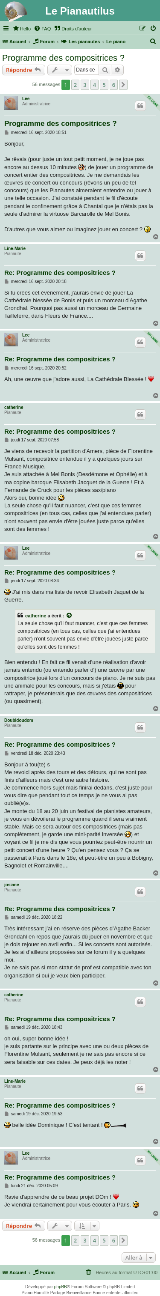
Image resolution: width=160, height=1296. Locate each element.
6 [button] (113, 85)
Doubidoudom (18, 720)
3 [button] (84, 85)
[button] (123, 85)
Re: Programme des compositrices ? (60, 272)
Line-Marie (15, 248)
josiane (11, 884)
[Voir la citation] (69, 616)
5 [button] (103, 85)
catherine (13, 407)
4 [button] (94, 85)
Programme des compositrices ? (63, 58)
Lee (25, 98)
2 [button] (75, 85)
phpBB (60, 1286)
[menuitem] (21, 29)
